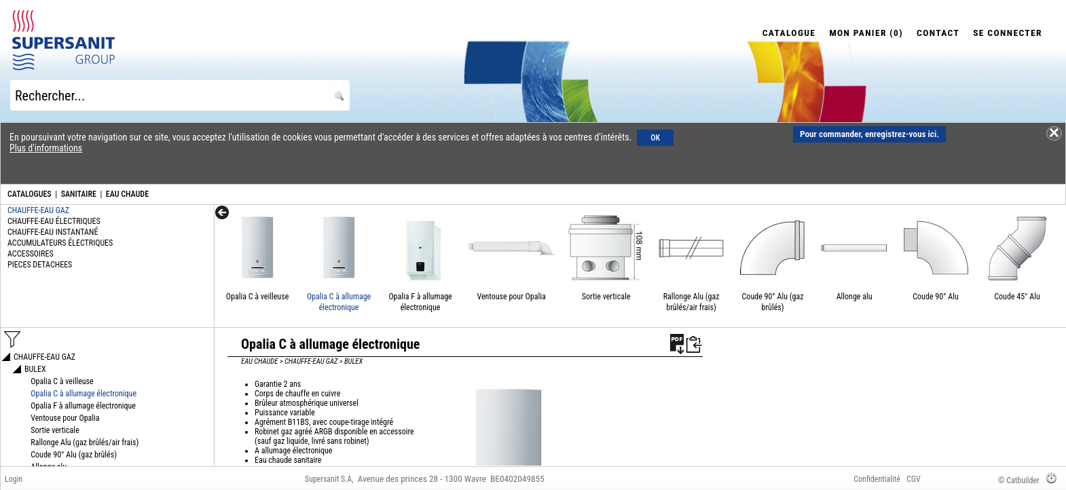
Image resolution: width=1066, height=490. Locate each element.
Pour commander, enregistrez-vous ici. (869, 134)
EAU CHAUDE (127, 194)
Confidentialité (876, 479)
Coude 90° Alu (936, 296)
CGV (913, 479)
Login (13, 479)
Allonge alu (854, 296)
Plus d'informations (46, 148)
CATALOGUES (29, 194)
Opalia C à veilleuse (257, 296)
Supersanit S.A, (329, 479)
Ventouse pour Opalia (511, 296)
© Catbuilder (1019, 480)
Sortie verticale (606, 296)
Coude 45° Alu (1017, 296)
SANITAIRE (78, 194)
